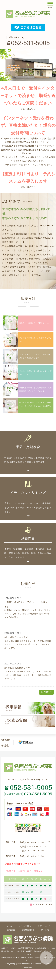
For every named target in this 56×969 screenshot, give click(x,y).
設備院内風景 (28, 930)
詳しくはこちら (28, 109)
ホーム (9, 926)
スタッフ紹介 (25, 926)
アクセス (45, 930)
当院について (44, 926)
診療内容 (11, 930)
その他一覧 (46, 692)
